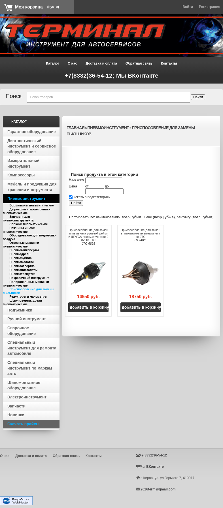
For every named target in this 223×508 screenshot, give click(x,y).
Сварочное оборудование (21, 331)
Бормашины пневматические (31, 205)
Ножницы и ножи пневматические (19, 229)
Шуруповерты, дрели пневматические (22, 302)
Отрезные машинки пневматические (21, 244)
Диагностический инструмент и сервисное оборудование (31, 146)
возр (126, 217)
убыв (136, 217)
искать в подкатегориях (91, 197)
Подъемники (19, 310)
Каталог (52, 63)
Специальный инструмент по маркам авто (29, 368)
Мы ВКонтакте (137, 75)
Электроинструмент (26, 397)
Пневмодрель (19, 254)
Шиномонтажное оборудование (23, 385)
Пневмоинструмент (26, 198)
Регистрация (209, 7)
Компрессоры (21, 175)
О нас (72, 63)
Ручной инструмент (26, 319)
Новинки (15, 415)
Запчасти (16, 406)
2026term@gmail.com (158, 489)
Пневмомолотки (21, 262)
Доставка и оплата (101, 63)
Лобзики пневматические (28, 224)
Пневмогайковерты (24, 250)
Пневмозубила (20, 258)
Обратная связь (139, 63)
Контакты (169, 63)
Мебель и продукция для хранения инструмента (32, 187)
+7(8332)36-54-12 (153, 455)
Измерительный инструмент (23, 163)
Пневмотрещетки (22, 274)
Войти (187, 7)
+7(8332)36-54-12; (90, 75)
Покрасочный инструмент (29, 277)
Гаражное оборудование (31, 131)
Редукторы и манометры (28, 296)
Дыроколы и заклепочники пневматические (26, 211)
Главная (75, 127)
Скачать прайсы (23, 424)
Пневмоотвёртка (22, 266)
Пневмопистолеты (23, 270)
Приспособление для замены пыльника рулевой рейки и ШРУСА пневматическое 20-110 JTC (88, 235)
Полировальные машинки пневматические (26, 283)
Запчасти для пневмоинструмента (18, 218)
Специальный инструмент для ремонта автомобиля (31, 348)
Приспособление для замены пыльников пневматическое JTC (140, 233)
